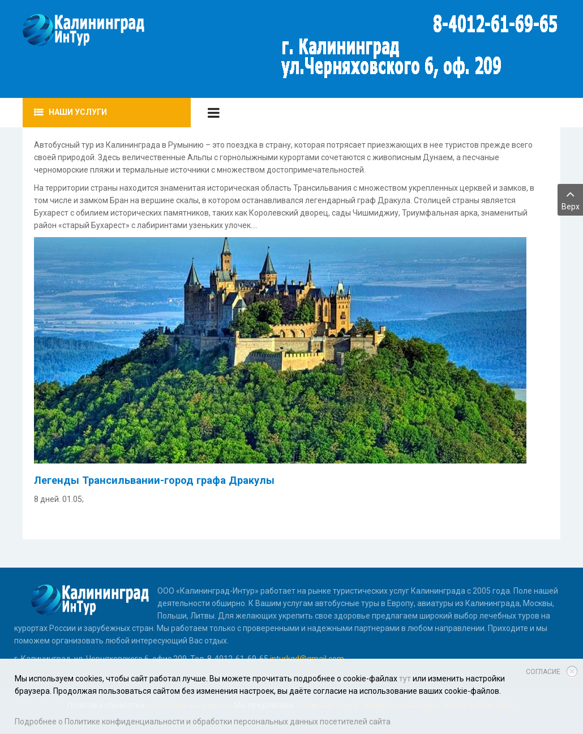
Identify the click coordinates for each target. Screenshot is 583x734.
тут (405, 678)
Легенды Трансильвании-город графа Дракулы (154, 480)
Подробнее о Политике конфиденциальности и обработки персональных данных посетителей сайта (203, 721)
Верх (570, 199)
